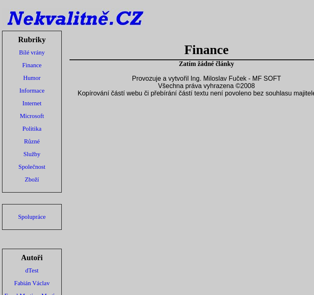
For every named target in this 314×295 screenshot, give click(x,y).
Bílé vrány (32, 52)
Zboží (32, 179)
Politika (32, 128)
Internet (32, 103)
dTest (31, 270)
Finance (31, 65)
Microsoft (32, 116)
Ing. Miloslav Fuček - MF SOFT (236, 78)
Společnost (31, 166)
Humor (32, 78)
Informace (32, 90)
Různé (32, 141)
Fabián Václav (32, 283)
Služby (31, 154)
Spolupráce (31, 216)
